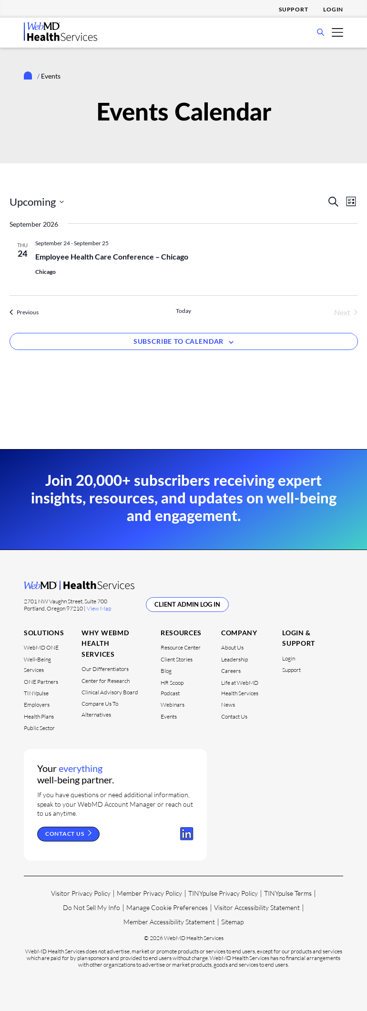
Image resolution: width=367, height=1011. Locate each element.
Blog (166, 670)
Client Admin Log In (187, 604)
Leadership (234, 659)
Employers (37, 704)
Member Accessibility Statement (169, 922)
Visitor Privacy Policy (81, 893)
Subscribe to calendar (178, 341)
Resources (181, 633)
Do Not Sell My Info (91, 907)
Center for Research (106, 680)
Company (239, 633)
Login (333, 9)
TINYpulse (36, 693)
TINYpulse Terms (288, 893)
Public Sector (39, 727)
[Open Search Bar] (320, 33)
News (228, 704)
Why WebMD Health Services (105, 643)
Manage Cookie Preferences (167, 907)
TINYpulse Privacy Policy (223, 893)
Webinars (172, 704)
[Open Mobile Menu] (337, 31)
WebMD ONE (41, 647)
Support (293, 9)
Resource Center (181, 647)
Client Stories (177, 659)
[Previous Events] (24, 312)
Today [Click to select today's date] (183, 310)
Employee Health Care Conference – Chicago (111, 256)
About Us (232, 647)
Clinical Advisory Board (110, 692)
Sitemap (232, 922)
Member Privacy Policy (149, 893)
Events (169, 716)
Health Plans (39, 716)
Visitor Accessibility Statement (257, 907)
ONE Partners (41, 681)
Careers (231, 670)
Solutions (44, 633)
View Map (99, 607)
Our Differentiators (105, 668)
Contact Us (234, 716)
